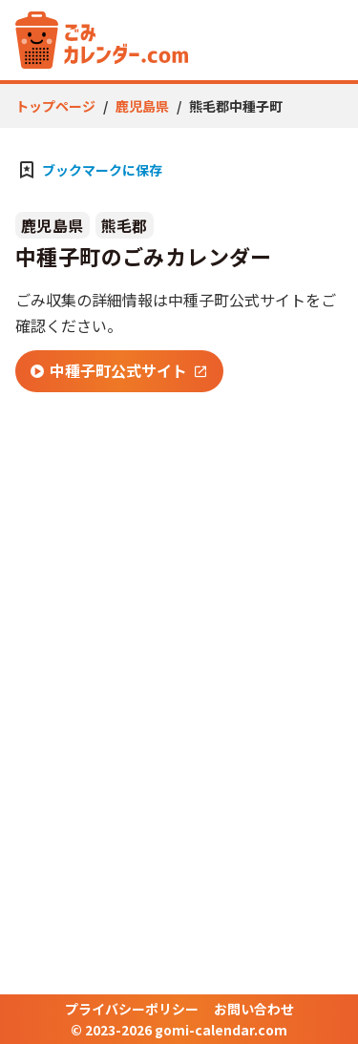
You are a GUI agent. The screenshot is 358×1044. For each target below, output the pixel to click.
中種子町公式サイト (109, 370)
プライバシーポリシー (132, 1008)
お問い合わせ (254, 1008)
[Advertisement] (179, 602)
